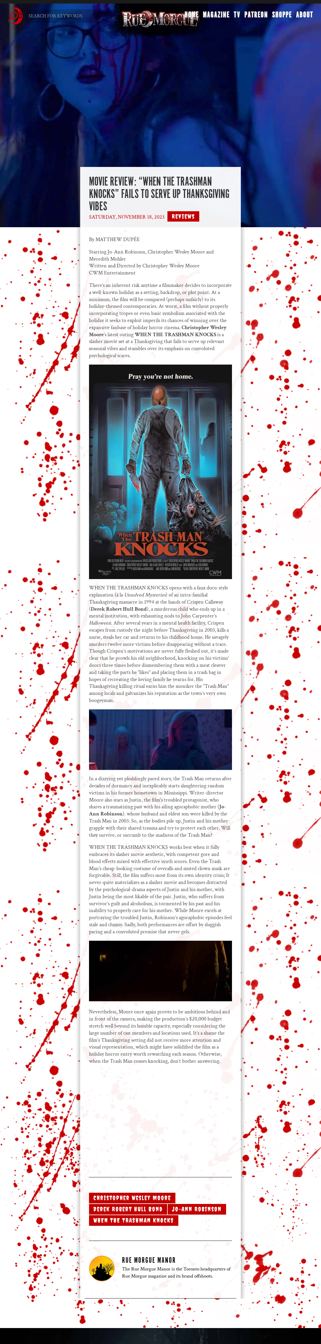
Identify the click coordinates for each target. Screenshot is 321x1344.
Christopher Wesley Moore (132, 1198)
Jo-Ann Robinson (197, 1209)
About (303, 16)
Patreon (255, 16)
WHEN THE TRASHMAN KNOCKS (133, 1220)
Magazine (215, 16)
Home (191, 16)
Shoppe (281, 16)
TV (236, 16)
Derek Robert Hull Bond (128, 1209)
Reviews (183, 216)
